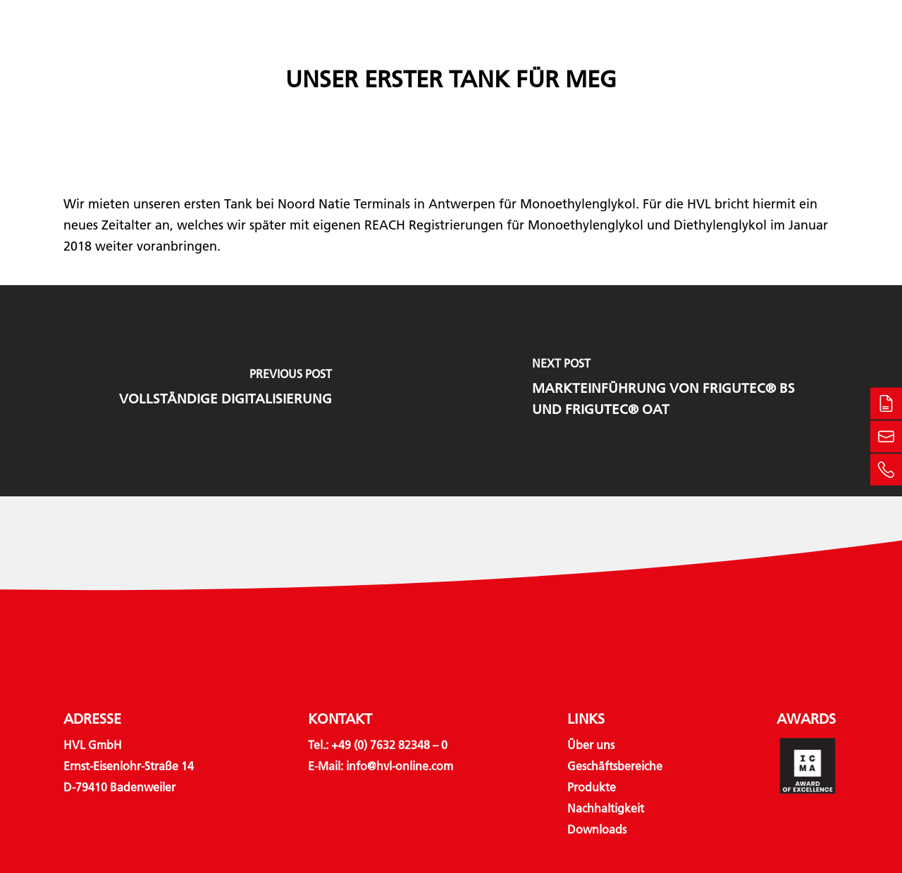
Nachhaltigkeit (566, 50)
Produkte (457, 50)
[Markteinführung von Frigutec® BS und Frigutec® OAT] (676, 390)
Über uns (232, 50)
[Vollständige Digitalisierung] (225, 390)
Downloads (670, 50)
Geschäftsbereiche (335, 50)
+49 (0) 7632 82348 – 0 (389, 745)
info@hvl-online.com (399, 766)
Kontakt (750, 50)
